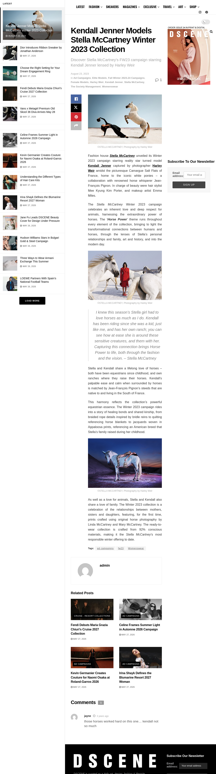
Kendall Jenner (114, 82)
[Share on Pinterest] (76, 117)
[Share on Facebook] (76, 99)
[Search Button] (211, 31)
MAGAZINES (130, 6)
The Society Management (86, 86)
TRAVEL (167, 6)
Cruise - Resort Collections (92, 616)
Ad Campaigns (82, 77)
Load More (32, 301)
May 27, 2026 (78, 639)
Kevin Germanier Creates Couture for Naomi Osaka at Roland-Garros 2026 (40, 159)
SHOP (193, 6)
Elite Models (99, 77)
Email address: (178, 174)
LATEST (80, 6)
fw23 (121, 548)
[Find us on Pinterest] (206, 12)
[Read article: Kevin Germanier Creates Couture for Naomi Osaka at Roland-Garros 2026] (92, 657)
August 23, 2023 (80, 73)
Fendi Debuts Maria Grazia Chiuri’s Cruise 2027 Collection (89, 629)
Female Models (80, 82)
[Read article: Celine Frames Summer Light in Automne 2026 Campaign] (140, 609)
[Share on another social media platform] (76, 126)
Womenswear (110, 86)
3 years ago (103, 716)
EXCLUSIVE (149, 6)
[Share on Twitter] (76, 108)
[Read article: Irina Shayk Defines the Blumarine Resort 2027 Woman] (140, 657)
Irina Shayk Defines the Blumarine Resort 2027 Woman (135, 677)
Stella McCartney (134, 82)
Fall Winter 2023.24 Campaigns (126, 77)
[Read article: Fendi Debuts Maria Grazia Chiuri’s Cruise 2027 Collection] (92, 609)
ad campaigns (105, 548)
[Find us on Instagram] (200, 12)
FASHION (94, 6)
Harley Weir (97, 82)
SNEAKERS (112, 6)
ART (180, 6)
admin (105, 565)
